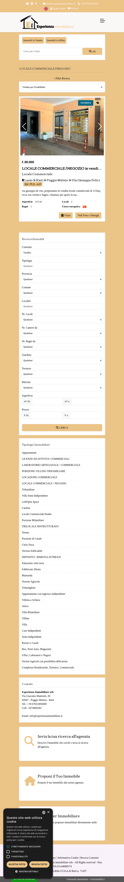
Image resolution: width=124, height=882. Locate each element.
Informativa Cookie (68, 857)
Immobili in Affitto (56, 40)
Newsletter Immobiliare (59, 815)
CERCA (62, 427)
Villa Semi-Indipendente (35, 495)
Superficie (27, 395)
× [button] (48, 812)
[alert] (28, 843)
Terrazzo (26, 368)
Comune (26, 287)
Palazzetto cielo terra (33, 563)
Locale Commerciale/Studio (37, 514)
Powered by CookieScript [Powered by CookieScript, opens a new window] (28, 875)
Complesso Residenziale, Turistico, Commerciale (48, 667)
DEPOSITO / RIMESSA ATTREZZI (41, 557)
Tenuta (25, 532)
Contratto (27, 247)
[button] (24, 126)
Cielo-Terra (28, 544)
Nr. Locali (27, 314)
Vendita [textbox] (27, 252)
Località (26, 301)
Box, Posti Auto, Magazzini (36, 649)
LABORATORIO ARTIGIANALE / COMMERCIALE (51, 465)
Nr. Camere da (29, 327)
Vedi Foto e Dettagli (88, 215)
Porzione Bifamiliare (33, 520)
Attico (25, 606)
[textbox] (62, 279)
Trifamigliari (28, 587)
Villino (25, 618)
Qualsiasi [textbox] (28, 293)
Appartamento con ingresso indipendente (43, 593)
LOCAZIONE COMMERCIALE (39, 477)
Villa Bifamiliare (31, 612)
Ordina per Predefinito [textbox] (34, 87)
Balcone (26, 382)
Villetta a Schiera (31, 600)
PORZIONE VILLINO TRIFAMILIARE (43, 471)
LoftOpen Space (30, 501)
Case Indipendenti (31, 630)
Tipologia (27, 260)
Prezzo (25, 409)
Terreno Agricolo (31, 581)
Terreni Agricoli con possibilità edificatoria (45, 661)
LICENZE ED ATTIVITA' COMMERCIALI (45, 458)
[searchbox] (63, 267)
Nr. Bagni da (28, 341)
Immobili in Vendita (33, 40)
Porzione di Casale (32, 538)
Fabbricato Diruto (31, 569)
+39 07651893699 (88, 3)
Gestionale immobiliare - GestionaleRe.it (86, 879)
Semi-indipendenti (31, 636)
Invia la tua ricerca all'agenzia (64, 736)
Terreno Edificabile (32, 550)
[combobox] (62, 87)
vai (92, 51)
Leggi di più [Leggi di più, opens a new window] (30, 840)
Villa (24, 624)
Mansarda (27, 575)
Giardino (26, 354)
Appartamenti (29, 452)
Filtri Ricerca (62, 78)
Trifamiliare (28, 489)
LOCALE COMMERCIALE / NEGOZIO (44, 483)
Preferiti (73, 8)
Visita (65, 215)
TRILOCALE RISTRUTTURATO (40, 526)
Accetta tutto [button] (17, 864)
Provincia (27, 273)
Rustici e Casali (30, 643)
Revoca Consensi (89, 857)
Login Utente (58, 8)
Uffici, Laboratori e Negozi (36, 655)
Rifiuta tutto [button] (39, 864)
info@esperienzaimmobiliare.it (59, 3)
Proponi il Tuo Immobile (59, 776)
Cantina (26, 508)
